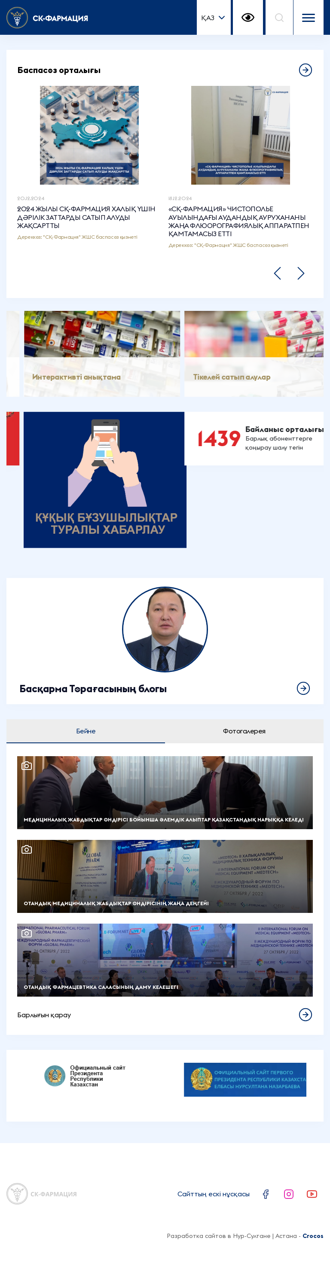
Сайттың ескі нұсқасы (213, 1193)
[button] (277, 273)
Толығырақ (165, 641)
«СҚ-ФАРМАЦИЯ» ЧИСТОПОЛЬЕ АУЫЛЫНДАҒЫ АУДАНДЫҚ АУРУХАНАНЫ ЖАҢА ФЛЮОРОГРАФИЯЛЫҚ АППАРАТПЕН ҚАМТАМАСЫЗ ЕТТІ (238, 221)
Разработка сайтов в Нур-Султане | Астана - (245, 1236)
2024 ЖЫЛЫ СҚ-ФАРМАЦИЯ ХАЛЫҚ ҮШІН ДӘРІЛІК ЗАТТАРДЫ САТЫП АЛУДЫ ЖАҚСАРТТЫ (86, 217)
